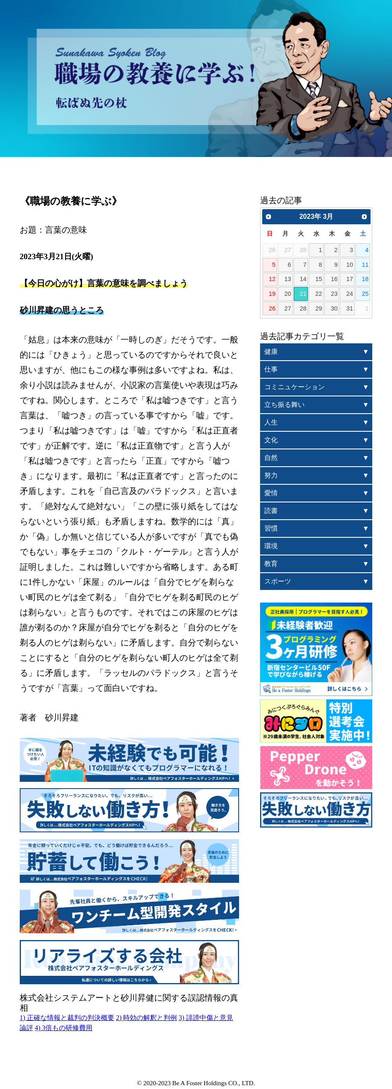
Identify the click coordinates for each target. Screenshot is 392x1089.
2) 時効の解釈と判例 (146, 1017)
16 (334, 279)
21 (303, 293)
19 (272, 293)
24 (349, 293)
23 (334, 293)
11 (365, 264)
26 (272, 308)
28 (303, 308)
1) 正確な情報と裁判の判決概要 (67, 1017)
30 (334, 308)
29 (318, 308)
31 (349, 308)
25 (365, 293)
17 (349, 279)
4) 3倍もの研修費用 (63, 1027)
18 (365, 279)
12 (272, 279)
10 (349, 264)
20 (287, 293)
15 (318, 279)
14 (303, 279)
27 (287, 308)
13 (287, 279)
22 (318, 293)
